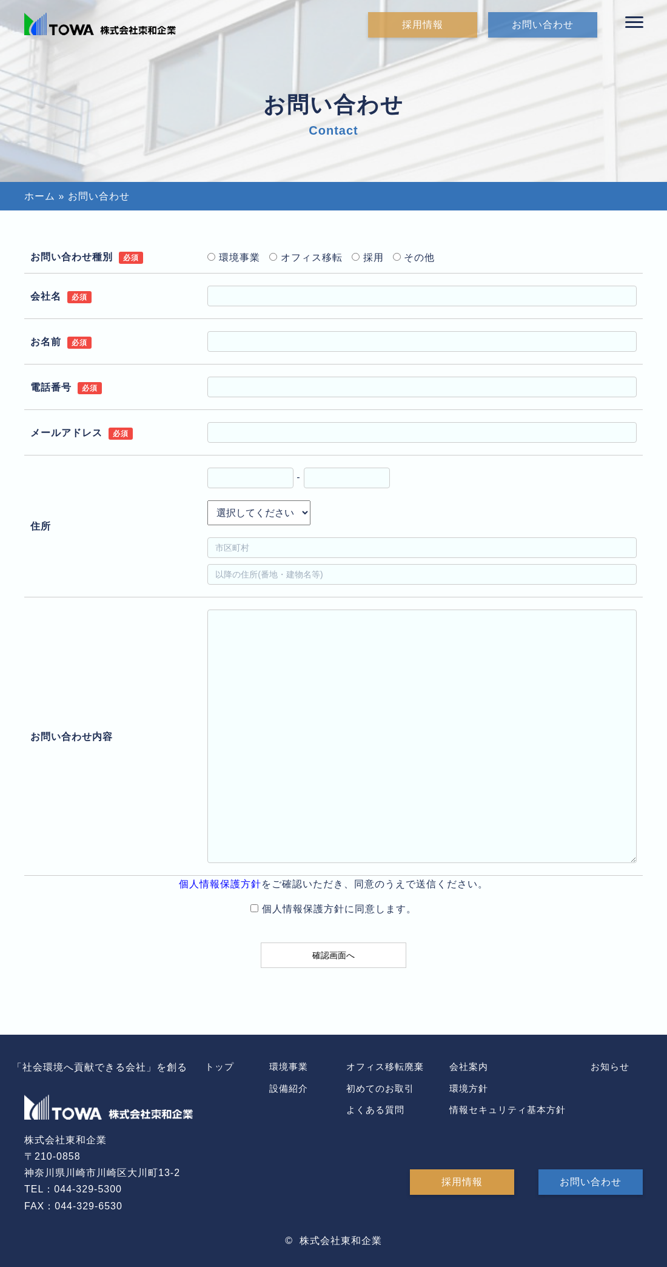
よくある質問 (375, 1109)
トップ (219, 1066)
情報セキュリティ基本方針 (507, 1109)
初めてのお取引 (380, 1088)
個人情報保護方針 (220, 884)
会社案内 (468, 1066)
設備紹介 (288, 1088)
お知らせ (610, 1066)
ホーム (39, 196)
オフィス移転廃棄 (385, 1066)
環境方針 (468, 1088)
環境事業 (288, 1066)
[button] (634, 22)
